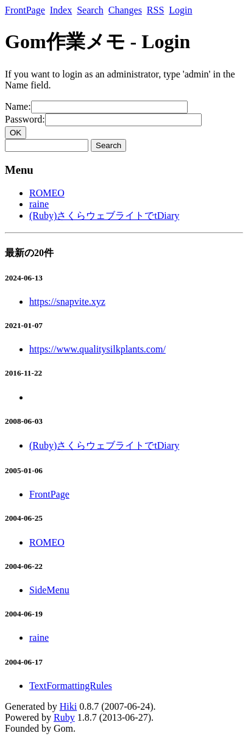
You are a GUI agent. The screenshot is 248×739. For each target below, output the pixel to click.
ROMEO (47, 193)
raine (39, 204)
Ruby (64, 717)
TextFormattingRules (70, 685)
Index (61, 10)
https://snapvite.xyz (67, 301)
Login (180, 10)
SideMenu (49, 590)
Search (90, 10)
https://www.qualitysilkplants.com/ (97, 349)
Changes (125, 10)
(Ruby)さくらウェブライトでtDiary (104, 215)
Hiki (68, 706)
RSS (155, 10)
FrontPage (25, 10)
